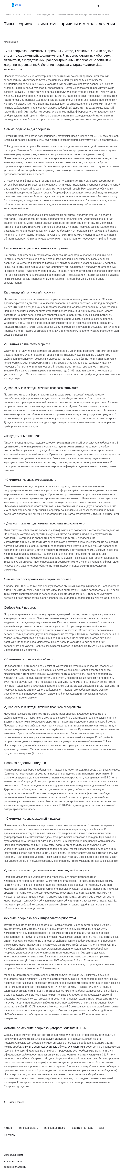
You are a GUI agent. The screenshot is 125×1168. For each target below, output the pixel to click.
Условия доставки (55, 1127)
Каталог (8, 1127)
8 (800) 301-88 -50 (13, 1161)
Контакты (9, 1135)
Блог (101, 1127)
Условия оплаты (28, 1127)
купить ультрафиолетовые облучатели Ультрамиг (55, 1046)
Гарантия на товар (82, 1127)
